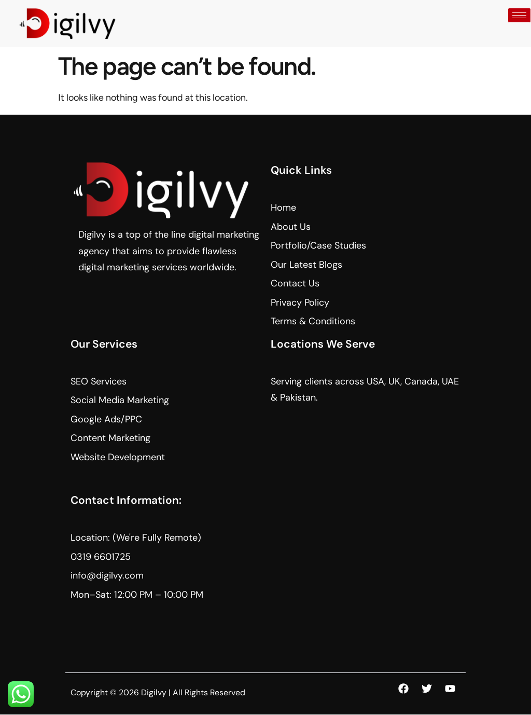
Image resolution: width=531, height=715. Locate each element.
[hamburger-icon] (519, 15)
